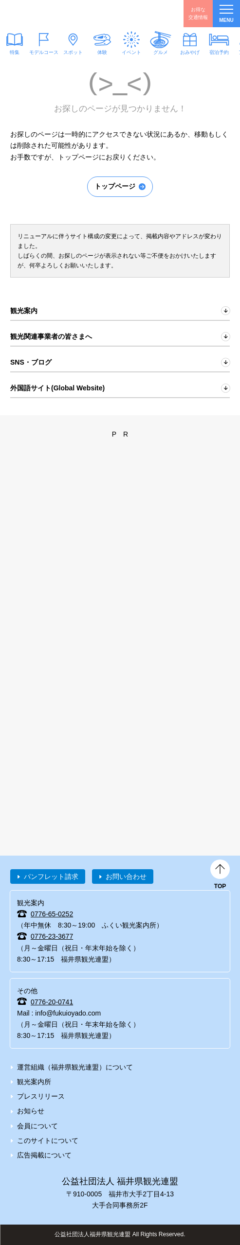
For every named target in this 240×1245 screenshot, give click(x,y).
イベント (131, 52)
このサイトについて (47, 1140)
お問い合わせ (126, 876)
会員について (37, 1126)
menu (226, 14)
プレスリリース (41, 1096)
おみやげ (190, 52)
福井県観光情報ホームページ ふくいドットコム (53, 13)
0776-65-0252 (52, 914)
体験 (102, 52)
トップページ (114, 186)
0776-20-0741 (52, 1002)
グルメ (160, 52)
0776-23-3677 (52, 936)
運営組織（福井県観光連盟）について (75, 1067)
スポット (73, 52)
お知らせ (30, 1111)
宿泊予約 (219, 52)
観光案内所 (34, 1082)
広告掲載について (44, 1155)
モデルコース (43, 52)
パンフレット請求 (51, 876)
